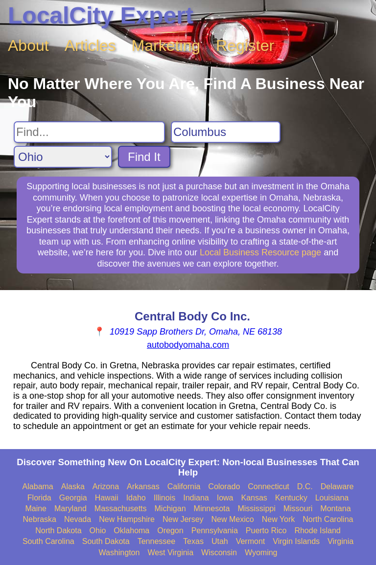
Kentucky (291, 498)
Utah (220, 541)
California (184, 486)
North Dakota (58, 530)
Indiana (196, 498)
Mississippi (256, 508)
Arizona (106, 486)
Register (245, 45)
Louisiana (332, 498)
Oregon (170, 530)
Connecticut (268, 486)
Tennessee (156, 541)
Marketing (166, 45)
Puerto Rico (266, 530)
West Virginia (170, 552)
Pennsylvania (214, 530)
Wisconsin (219, 552)
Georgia (73, 498)
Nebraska (39, 519)
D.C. (305, 486)
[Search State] (63, 157)
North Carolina (328, 519)
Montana (335, 508)
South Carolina (48, 541)
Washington (119, 552)
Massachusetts (120, 508)
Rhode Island (317, 530)
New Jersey (183, 519)
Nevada (77, 519)
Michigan (170, 508)
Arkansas (143, 486)
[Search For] (89, 132)
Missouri (298, 508)
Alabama (38, 486)
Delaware (337, 486)
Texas (193, 541)
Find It (144, 156)
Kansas (254, 498)
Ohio (98, 530)
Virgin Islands (296, 541)
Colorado (224, 486)
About (28, 45)
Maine (36, 508)
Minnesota (212, 508)
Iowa (225, 498)
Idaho (136, 498)
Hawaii (106, 498)
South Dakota (106, 541)
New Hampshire (127, 519)
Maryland (70, 508)
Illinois (164, 498)
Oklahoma (131, 530)
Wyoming (261, 552)
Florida (39, 498)
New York (278, 519)
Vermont (250, 541)
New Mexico (233, 519)
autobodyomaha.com (188, 345)
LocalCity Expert (100, 15)
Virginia (340, 541)
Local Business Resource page (260, 252)
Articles (90, 45)
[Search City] (226, 132)
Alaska (73, 486)
